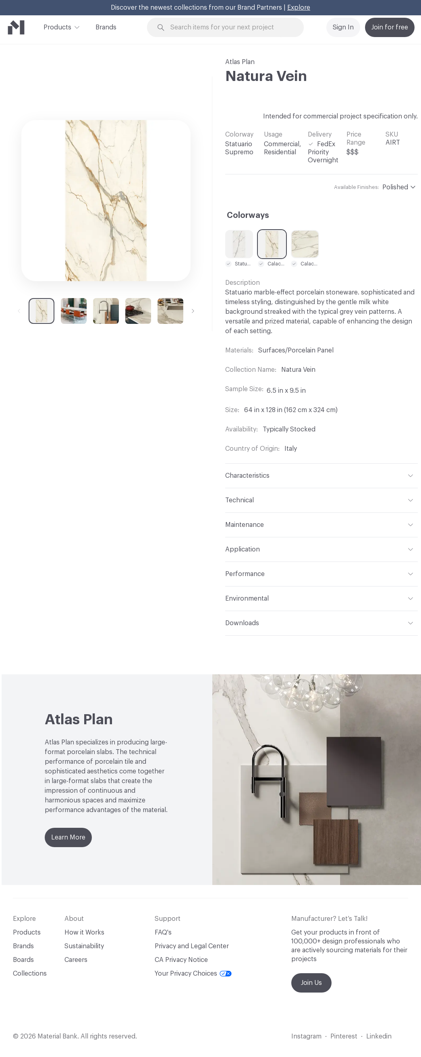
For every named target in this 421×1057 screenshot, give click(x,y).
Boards (23, 960)
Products (57, 27)
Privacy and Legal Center (192, 946)
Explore (298, 7)
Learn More (68, 837)
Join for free (389, 27)
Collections (30, 973)
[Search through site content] (230, 27)
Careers (75, 960)
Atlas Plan (240, 62)
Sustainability (84, 946)
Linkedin (379, 1036)
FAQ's (163, 932)
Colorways (248, 215)
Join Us (311, 983)
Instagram (306, 1036)
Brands (105, 27)
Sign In (343, 27)
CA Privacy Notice (181, 960)
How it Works (84, 932)
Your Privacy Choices (193, 973)
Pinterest (343, 1036)
